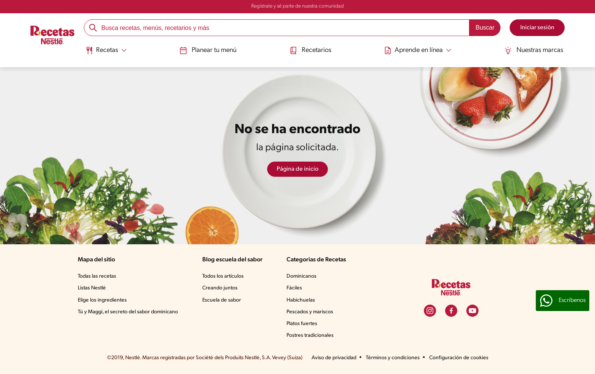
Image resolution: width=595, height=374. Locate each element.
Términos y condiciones (393, 358)
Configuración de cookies (458, 358)
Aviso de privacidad (334, 358)
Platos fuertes (301, 324)
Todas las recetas (97, 276)
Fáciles (294, 288)
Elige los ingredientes (102, 300)
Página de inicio (297, 169)
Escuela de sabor (221, 300)
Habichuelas (300, 300)
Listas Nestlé (92, 288)
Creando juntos (220, 288)
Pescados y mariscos (309, 312)
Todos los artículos (223, 276)
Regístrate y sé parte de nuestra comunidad (297, 6)
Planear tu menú (207, 50)
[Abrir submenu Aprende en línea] (418, 50)
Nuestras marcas (533, 50)
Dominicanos (301, 276)
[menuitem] (106, 53)
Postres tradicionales (310, 335)
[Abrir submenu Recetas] (106, 50)
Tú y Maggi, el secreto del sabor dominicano (128, 312)
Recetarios (310, 50)
